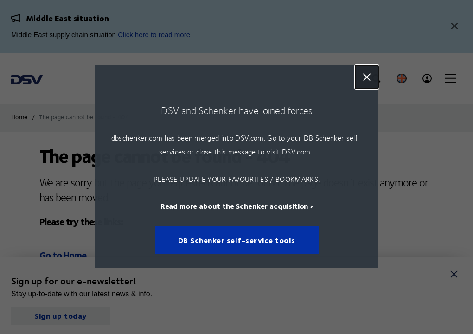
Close (366, 77)
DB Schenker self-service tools (236, 240)
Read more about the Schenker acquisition (234, 206)
